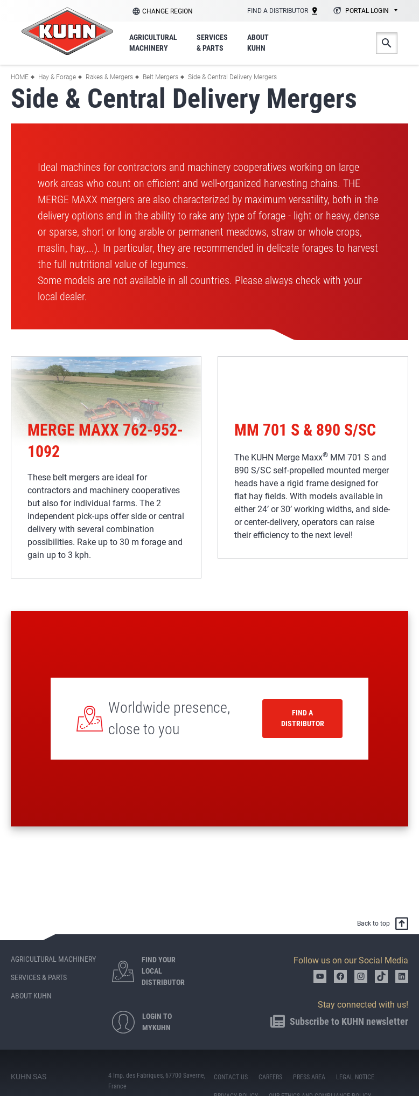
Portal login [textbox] (367, 11)
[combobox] (363, 11)
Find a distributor (302, 718)
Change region (167, 11)
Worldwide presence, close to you (169, 718)
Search (386, 43)
